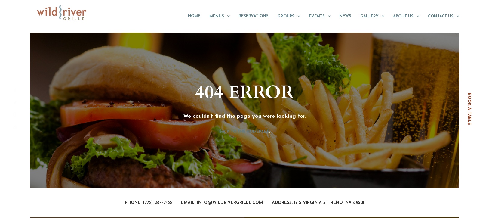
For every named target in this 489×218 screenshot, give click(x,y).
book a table (469, 109)
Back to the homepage (244, 132)
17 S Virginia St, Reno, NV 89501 (329, 203)
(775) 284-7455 (157, 203)
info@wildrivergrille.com (230, 203)
